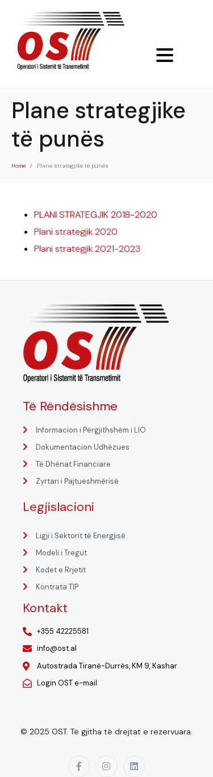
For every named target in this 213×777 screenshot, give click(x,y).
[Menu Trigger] (164, 55)
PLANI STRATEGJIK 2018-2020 (95, 215)
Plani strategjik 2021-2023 (87, 249)
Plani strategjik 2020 (76, 232)
